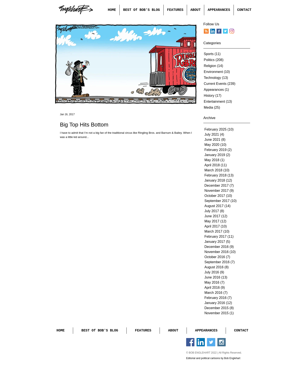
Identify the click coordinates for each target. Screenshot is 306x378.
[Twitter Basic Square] (225, 31)
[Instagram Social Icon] (221, 342)
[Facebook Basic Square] (219, 31)
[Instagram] (231, 31)
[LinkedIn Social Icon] (201, 342)
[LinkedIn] (212, 31)
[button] (175, 10)
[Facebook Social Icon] (190, 342)
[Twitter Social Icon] (211, 342)
